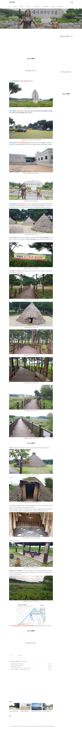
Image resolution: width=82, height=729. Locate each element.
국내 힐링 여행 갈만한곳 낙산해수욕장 (17, 665)
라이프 (15, 6)
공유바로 (12, 2)
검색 (69, 2)
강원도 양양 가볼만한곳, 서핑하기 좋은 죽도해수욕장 (19, 669)
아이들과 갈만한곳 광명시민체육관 (16, 663)
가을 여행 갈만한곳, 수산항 (15, 666)
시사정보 (28, 6)
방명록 (53, 6)
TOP (72, 727)
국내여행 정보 (17, 661)
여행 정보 (12, 661)
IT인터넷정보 (36, 6)
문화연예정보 (45, 6)
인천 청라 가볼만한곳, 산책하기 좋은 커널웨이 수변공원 (20, 668)
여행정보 (21, 6)
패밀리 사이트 (60, 6)
